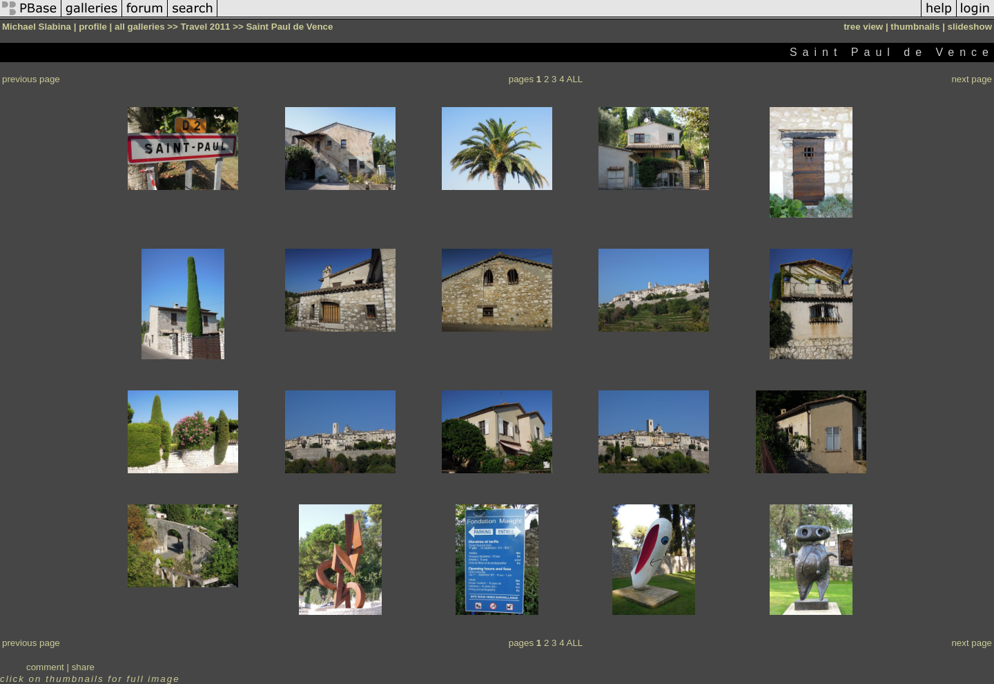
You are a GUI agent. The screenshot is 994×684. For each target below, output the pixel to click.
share (83, 667)
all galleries (140, 26)
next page (971, 79)
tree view (863, 26)
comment (45, 667)
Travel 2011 (206, 26)
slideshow (970, 26)
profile (93, 26)
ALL (575, 79)
